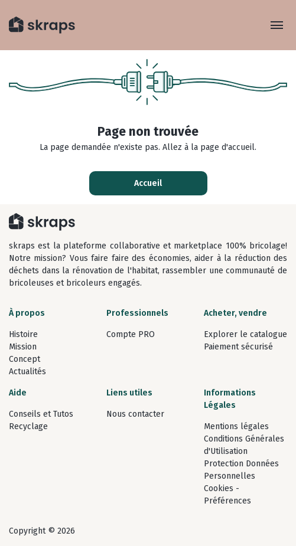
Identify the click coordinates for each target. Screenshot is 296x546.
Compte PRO (130, 334)
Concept (24, 359)
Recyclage (28, 426)
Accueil (148, 183)
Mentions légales (236, 426)
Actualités (27, 372)
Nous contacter (135, 414)
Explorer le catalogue (245, 334)
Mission (23, 347)
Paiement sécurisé (238, 347)
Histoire (23, 334)
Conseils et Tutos (41, 414)
